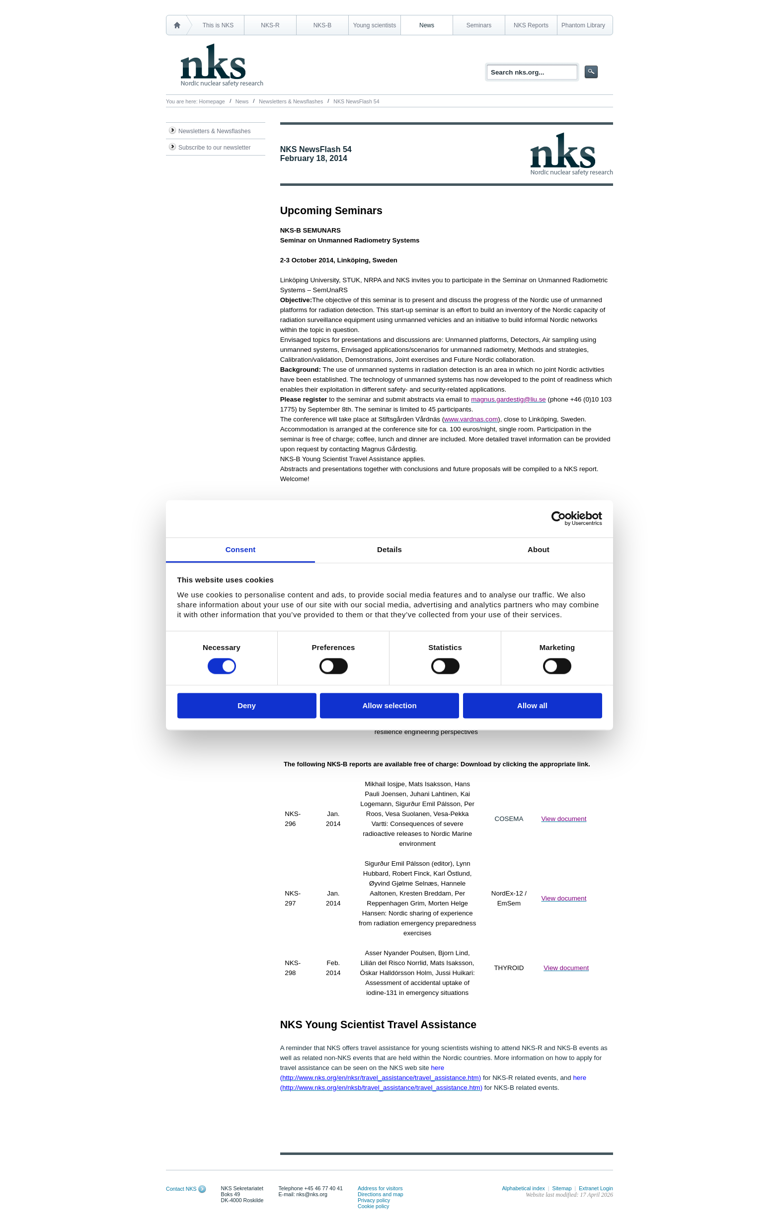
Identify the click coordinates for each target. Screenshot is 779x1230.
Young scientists (374, 25)
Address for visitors (380, 1188)
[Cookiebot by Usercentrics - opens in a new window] (558, 518)
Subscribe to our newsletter (214, 147)
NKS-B (322, 25)
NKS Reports (531, 25)
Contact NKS (181, 1189)
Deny (246, 706)
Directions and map (380, 1194)
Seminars (479, 25)
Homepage (212, 101)
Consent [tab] (241, 549)
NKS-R (270, 25)
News (426, 25)
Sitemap (562, 1188)
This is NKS (218, 25)
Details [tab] (389, 549)
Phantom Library (583, 25)
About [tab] (538, 549)
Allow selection (389, 706)
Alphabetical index (523, 1188)
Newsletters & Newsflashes (291, 101)
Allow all (532, 706)
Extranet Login (596, 1188)
